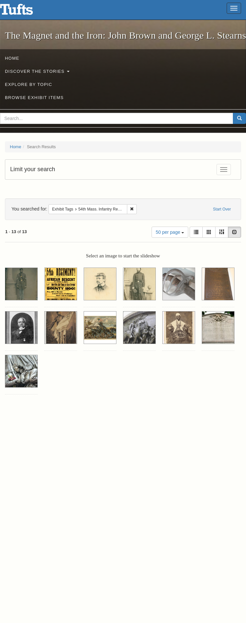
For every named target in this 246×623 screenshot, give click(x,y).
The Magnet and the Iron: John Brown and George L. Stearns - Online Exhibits (24, 11)
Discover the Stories (37, 71)
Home (12, 58)
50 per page (170, 232)
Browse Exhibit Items (34, 97)
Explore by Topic (28, 84)
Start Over (222, 209)
